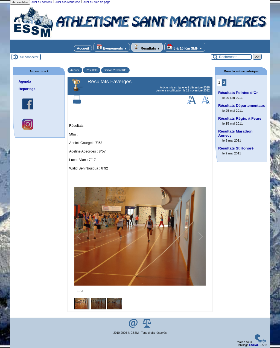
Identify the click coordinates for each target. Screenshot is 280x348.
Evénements (112, 47)
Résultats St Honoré (235, 148)
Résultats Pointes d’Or (238, 93)
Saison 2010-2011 (115, 70)
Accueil (83, 48)
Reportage (27, 89)
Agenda (25, 82)
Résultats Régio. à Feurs (239, 118)
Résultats (147, 47)
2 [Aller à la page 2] (224, 83)
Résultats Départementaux (241, 105)
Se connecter (29, 57)
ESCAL (254, 345)
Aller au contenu (41, 2)
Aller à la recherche (68, 2)
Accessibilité (20, 2)
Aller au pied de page (96, 2)
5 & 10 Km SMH (184, 47)
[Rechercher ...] (231, 57)
